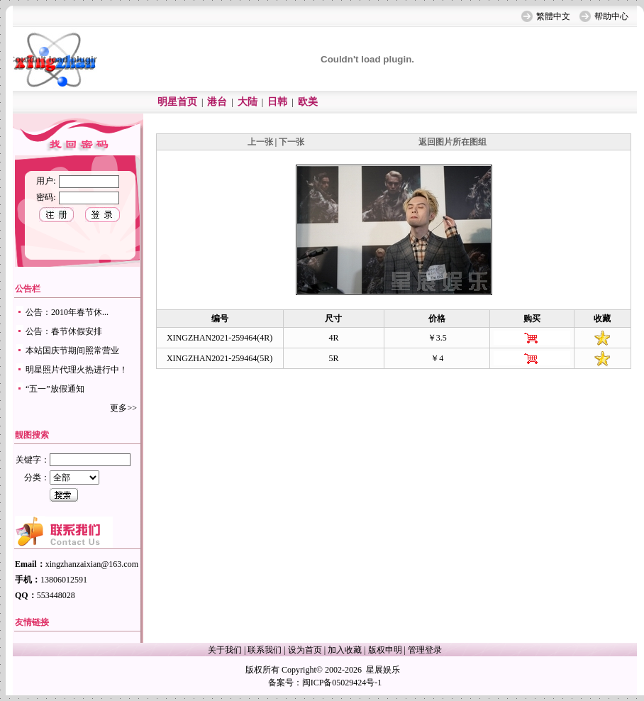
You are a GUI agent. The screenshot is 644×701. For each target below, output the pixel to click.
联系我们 (265, 650)
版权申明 (385, 650)
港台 (217, 101)
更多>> (123, 408)
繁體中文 (553, 16)
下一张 (291, 142)
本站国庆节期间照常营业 (72, 350)
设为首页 (305, 650)
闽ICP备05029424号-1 (342, 683)
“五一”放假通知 (55, 389)
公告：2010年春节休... (67, 312)
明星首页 (177, 101)
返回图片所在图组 (452, 142)
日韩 (277, 101)
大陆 (247, 101)
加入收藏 (345, 650)
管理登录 (425, 650)
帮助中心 (611, 16)
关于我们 (225, 650)
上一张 (260, 142)
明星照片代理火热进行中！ (77, 370)
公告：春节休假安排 (64, 331)
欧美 (308, 101)
